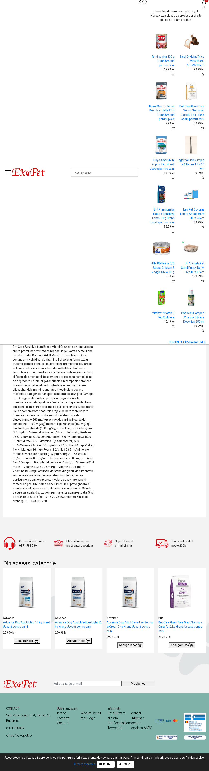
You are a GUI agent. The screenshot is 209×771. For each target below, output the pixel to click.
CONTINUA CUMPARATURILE (187, 342)
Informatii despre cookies (138, 723)
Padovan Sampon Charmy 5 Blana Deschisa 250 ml (192, 317)
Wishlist (86, 713)
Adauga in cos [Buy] (27, 640)
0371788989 (15, 728)
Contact (62, 723)
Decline (105, 764)
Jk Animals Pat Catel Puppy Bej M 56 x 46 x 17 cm (192, 268)
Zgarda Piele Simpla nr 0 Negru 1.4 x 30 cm (191, 164)
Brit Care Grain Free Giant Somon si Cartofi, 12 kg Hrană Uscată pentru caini (180, 627)
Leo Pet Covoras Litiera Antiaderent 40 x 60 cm (192, 214)
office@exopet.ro (19, 736)
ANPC (148, 728)
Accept (125, 764)
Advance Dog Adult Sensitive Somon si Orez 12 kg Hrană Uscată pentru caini (130, 627)
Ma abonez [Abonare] (138, 683)
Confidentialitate (119, 723)
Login (91, 718)
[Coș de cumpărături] (204, 2)
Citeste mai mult (84, 764)
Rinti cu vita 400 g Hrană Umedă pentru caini (163, 61)
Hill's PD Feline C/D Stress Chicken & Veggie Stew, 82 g (163, 268)
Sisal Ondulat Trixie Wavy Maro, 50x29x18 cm (192, 61)
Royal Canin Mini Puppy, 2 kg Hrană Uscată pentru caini (162, 164)
